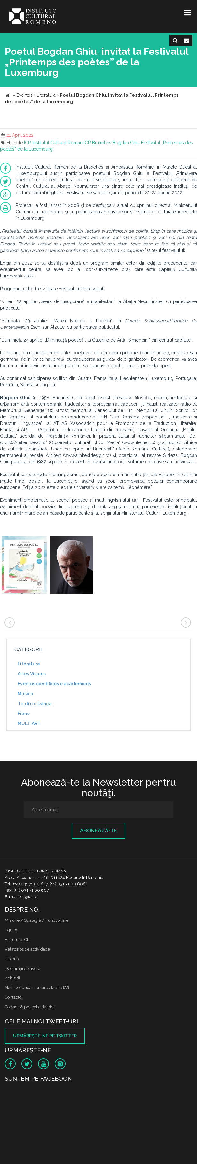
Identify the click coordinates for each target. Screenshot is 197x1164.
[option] (24, 565)
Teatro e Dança (35, 703)
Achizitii (12, 978)
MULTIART (29, 723)
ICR (27, 142)
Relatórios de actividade (27, 949)
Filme (24, 713)
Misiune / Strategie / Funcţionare (36, 920)
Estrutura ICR (17, 939)
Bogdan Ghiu (126, 142)
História (12, 958)
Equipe (11, 930)
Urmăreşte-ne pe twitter (45, 1035)
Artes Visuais (32, 673)
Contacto (13, 997)
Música (25, 693)
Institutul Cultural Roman (57, 142)
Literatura (29, 663)
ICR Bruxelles (97, 142)
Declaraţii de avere (22, 968)
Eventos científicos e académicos (54, 683)
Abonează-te (98, 831)
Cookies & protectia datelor (30, 1006)
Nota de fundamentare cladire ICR (37, 987)
